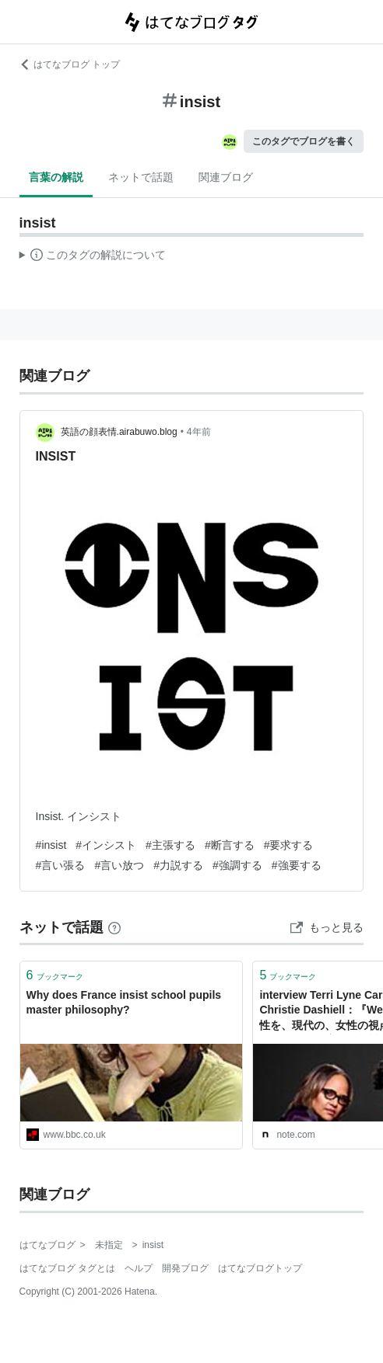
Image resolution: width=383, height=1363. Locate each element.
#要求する (289, 845)
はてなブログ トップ (69, 64)
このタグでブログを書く (303, 141)
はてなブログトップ (260, 1268)
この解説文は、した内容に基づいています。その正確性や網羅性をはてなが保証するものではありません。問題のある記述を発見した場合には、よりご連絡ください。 (93, 257)
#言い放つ (119, 865)
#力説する (178, 865)
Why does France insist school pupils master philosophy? (124, 1003)
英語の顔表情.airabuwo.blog (119, 431)
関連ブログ (226, 177)
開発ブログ (185, 1268)
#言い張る (61, 865)
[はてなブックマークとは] (114, 927)
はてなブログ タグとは (67, 1268)
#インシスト (106, 845)
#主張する (170, 845)
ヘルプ (139, 1268)
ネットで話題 (141, 177)
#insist (51, 845)
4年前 (199, 431)
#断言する (230, 845)
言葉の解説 (56, 177)
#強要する (297, 865)
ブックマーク (54, 975)
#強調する (237, 865)
